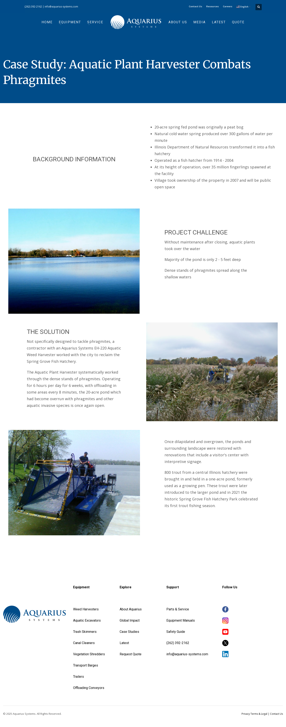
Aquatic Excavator (86, 620)
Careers (227, 6)
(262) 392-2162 (33, 6)
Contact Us (195, 6)
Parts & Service (177, 609)
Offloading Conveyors (88, 688)
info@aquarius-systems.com (61, 6)
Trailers (78, 677)
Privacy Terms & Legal (254, 714)
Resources (212, 6)
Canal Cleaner (83, 643)
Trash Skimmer (84, 632)
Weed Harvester (85, 609)
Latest (124, 643)
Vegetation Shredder (88, 654)
